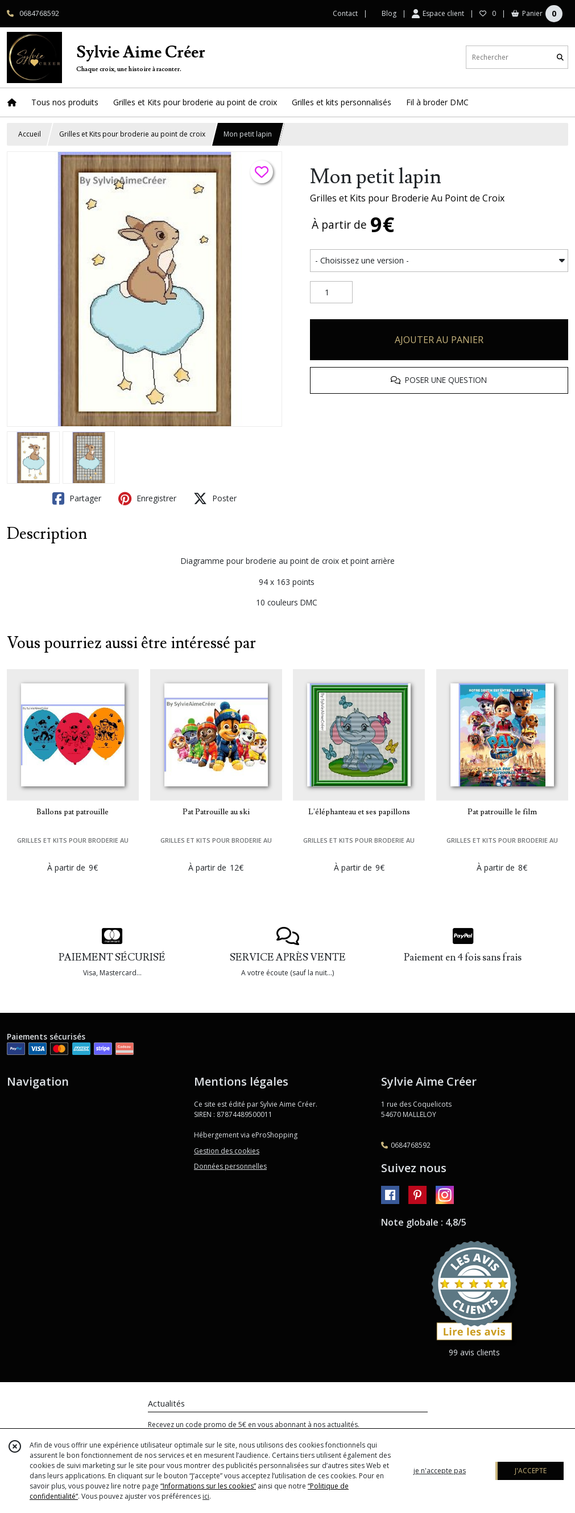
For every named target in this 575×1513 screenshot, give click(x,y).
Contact (345, 13)
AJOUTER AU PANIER (439, 339)
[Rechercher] (560, 57)
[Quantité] (331, 292)
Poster (215, 498)
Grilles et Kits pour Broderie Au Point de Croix (407, 198)
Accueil (29, 134)
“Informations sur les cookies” (208, 1486)
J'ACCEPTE (531, 1470)
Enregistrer (147, 498)
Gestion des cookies (226, 1151)
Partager (76, 498)
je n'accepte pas (439, 1470)
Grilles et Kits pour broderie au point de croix (132, 134)
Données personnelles (230, 1166)
